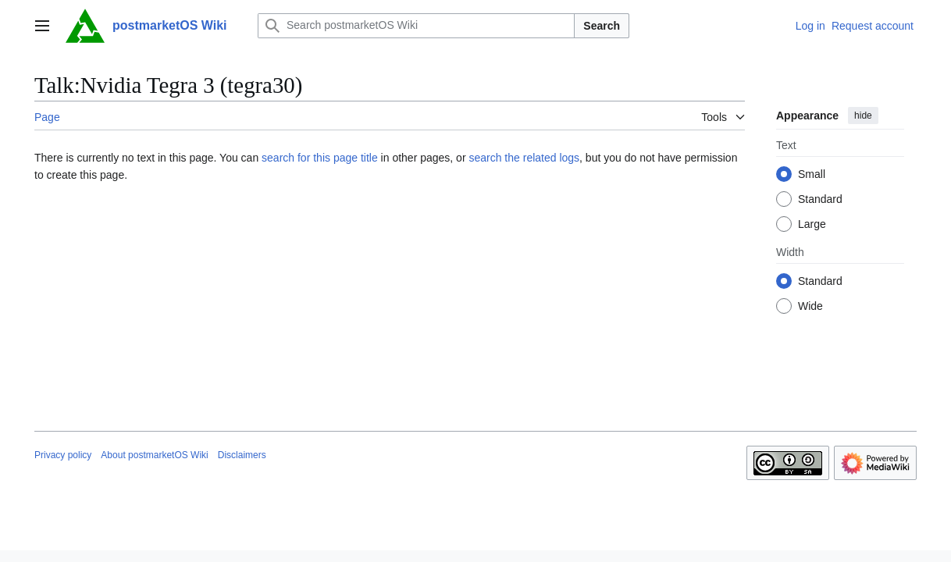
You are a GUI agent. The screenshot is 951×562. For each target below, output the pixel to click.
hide (863, 115)
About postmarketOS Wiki (154, 455)
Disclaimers (242, 455)
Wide (810, 306)
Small (811, 174)
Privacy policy (62, 455)
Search (601, 26)
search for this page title (320, 157)
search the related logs (523, 157)
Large (812, 224)
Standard (820, 199)
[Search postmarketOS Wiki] (416, 25)
